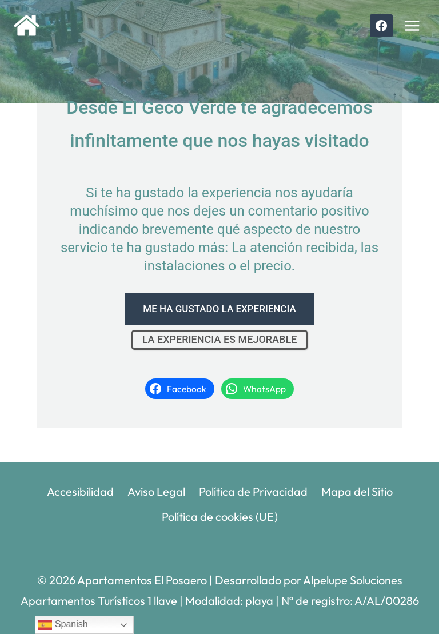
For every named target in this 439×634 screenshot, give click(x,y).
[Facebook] (381, 25)
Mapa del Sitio (357, 491)
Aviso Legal (156, 491)
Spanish (62, 625)
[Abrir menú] (411, 25)
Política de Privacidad (253, 491)
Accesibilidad (80, 491)
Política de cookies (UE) (220, 516)
